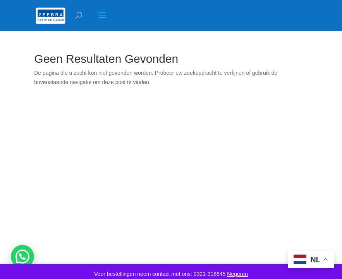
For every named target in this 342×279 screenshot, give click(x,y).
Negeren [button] (237, 274)
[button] (22, 256)
